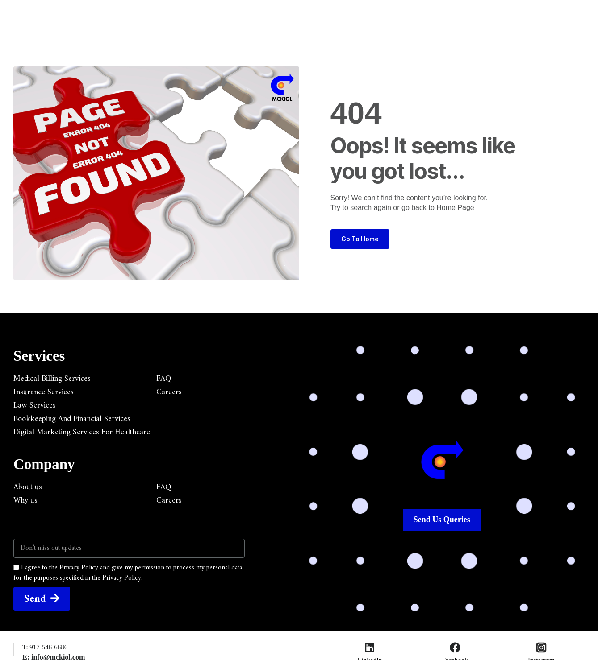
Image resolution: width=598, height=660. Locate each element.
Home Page (455, 207)
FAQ (163, 379)
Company (263, 16)
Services (212, 16)
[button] (493, 12)
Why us (25, 500)
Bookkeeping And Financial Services (71, 419)
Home (167, 16)
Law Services (34, 405)
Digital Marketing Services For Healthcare (81, 432)
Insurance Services (43, 392)
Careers (169, 392)
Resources (356, 16)
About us (27, 487)
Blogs (309, 16)
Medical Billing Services (52, 379)
